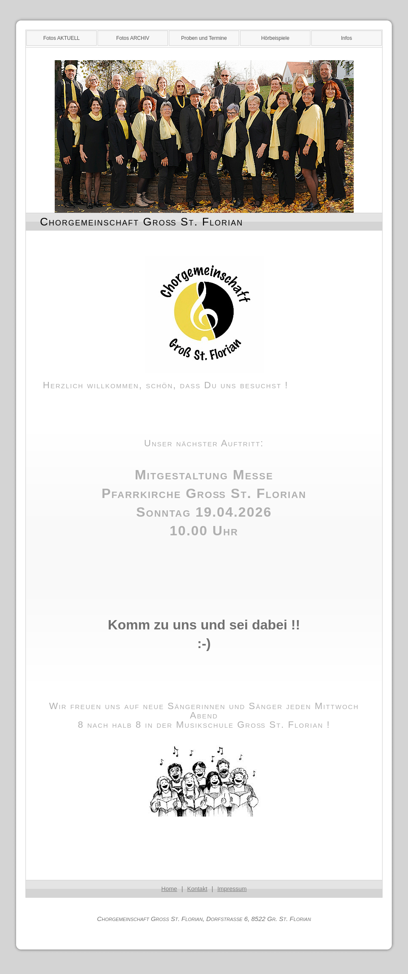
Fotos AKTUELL (61, 38)
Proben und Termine (204, 38)
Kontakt (197, 888)
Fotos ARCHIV (132, 38)
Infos (346, 38)
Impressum (231, 888)
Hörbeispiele (275, 38)
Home (169, 888)
